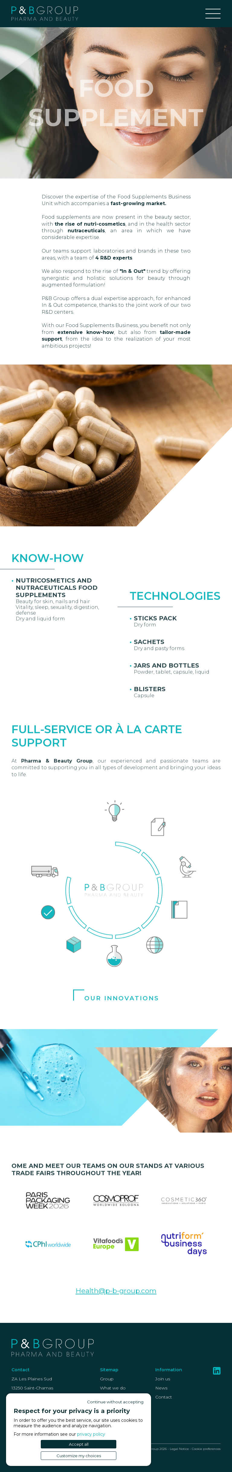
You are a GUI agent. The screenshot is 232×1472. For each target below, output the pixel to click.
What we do (113, 1388)
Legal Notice (179, 1449)
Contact (163, 1397)
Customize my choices (78, 1455)
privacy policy (91, 1434)
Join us (162, 1379)
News (161, 1388)
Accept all (79, 1444)
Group (107, 1379)
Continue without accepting (115, 1401)
